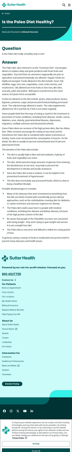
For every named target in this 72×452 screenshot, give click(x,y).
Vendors (5, 370)
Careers (5, 337)
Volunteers (6, 374)
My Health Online (9, 301)
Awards (5, 333)
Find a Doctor (8, 292)
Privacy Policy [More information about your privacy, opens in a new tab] (20, 441)
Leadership (7, 342)
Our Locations (8, 296)
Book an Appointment (11, 287)
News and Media (11, 365)
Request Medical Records (13, 309)
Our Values (6, 346)
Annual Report (10, 329)
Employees (6, 356)
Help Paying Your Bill (11, 314)
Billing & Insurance (10, 305)
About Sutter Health (10, 324)
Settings (36, 447)
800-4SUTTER (11, 274)
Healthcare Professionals (13, 361)
